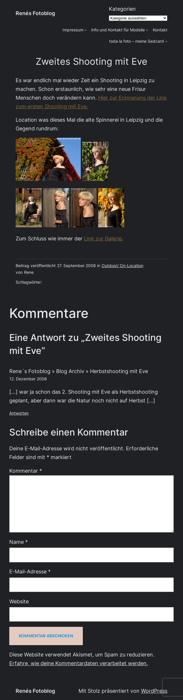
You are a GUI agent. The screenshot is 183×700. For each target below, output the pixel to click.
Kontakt (160, 30)
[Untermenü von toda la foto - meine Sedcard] (166, 41)
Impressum (73, 30)
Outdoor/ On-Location (122, 265)
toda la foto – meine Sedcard (136, 41)
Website (19, 601)
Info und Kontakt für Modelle (118, 30)
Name (18, 542)
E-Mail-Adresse (30, 571)
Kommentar (25, 471)
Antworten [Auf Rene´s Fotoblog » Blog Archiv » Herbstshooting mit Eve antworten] (19, 413)
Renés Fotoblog (35, 13)
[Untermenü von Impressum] (85, 30)
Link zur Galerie (103, 238)
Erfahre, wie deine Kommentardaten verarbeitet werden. (78, 663)
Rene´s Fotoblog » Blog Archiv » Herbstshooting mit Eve (78, 371)
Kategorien (122, 9)
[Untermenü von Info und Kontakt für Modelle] (147, 30)
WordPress (154, 691)
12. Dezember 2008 (28, 379)
